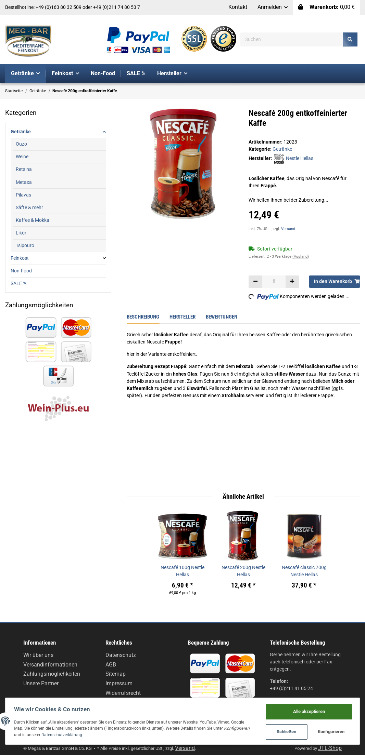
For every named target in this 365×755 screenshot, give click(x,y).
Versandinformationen (50, 664)
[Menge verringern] (255, 281)
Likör (21, 232)
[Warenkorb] (326, 7)
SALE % (18, 283)
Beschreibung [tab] (143, 317)
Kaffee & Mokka (32, 220)
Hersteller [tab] (182, 317)
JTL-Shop (330, 748)
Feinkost (20, 258)
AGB (110, 664)
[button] (272, 7)
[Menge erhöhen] (292, 281)
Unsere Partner (41, 683)
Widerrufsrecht (123, 693)
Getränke (282, 149)
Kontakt (237, 7)
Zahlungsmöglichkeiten (51, 674)
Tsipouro (25, 245)
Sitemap (115, 674)
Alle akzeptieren (307, 709)
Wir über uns (38, 655)
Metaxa (24, 182)
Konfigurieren (329, 731)
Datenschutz (120, 655)
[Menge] (274, 281)
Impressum (119, 683)
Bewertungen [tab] (221, 317)
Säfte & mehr (29, 207)
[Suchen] (291, 39)
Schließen (285, 731)
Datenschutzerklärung (92, 734)
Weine (22, 156)
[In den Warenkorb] (334, 281)
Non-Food (21, 270)
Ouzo (21, 144)
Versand (288, 229)
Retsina (24, 169)
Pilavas (23, 195)
